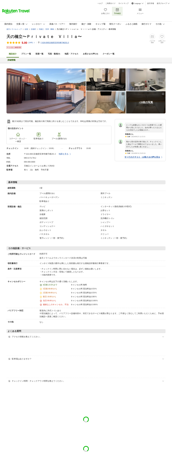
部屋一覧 (39, 54)
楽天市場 (150, 3)
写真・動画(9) (54, 54)
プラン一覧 (26, 54)
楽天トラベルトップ (14, 29)
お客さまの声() (90, 54)
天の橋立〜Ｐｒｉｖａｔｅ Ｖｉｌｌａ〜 (44, 36)
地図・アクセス (71, 54)
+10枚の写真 (146, 102)
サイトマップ (123, 3)
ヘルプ (100, 3)
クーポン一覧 (108, 54)
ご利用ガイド (110, 3)
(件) (31, 42)
